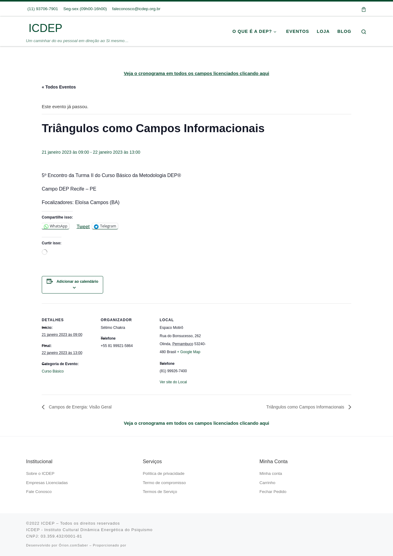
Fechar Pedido (272, 491)
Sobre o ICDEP (40, 473)
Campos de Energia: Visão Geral (79, 406)
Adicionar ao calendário (77, 281)
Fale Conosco (39, 491)
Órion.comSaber (73, 545)
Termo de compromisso (164, 482)
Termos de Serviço (160, 491)
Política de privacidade (164, 473)
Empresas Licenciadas (47, 482)
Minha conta (270, 473)
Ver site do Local (173, 382)
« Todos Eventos (59, 87)
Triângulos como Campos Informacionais (305, 406)
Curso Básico (53, 371)
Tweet (83, 226)
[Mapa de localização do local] (251, 345)
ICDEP (48, 523)
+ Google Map (188, 352)
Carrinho (267, 482)
